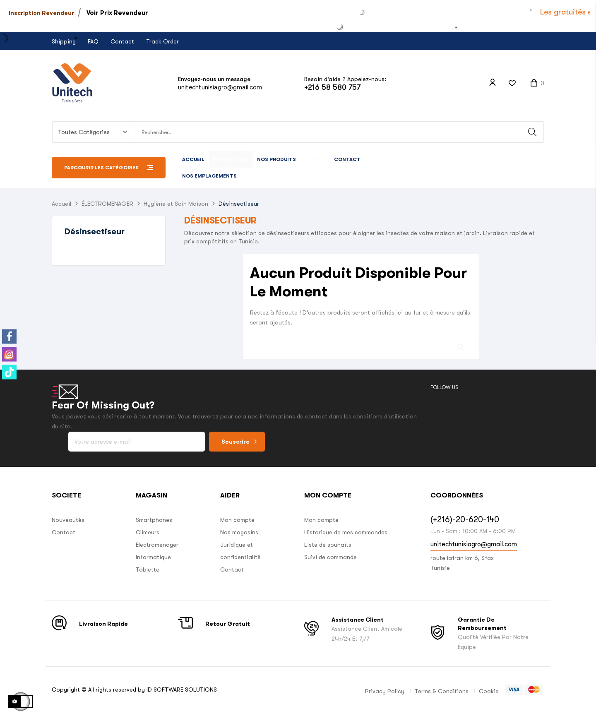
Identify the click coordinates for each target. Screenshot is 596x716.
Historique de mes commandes (345, 532)
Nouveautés (68, 520)
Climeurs (147, 532)
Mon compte (237, 520)
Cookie (489, 691)
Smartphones (154, 520)
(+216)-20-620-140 (464, 519)
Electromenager (157, 544)
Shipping (64, 41)
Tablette (147, 569)
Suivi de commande (330, 557)
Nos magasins (239, 532)
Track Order (162, 41)
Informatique (153, 557)
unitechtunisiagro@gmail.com (220, 87)
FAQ (93, 41)
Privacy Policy (384, 691)
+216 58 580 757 (332, 87)
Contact (122, 41)
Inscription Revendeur (41, 13)
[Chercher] (361, 343)
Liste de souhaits (327, 544)
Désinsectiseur (95, 231)
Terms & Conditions (442, 691)
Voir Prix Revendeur (117, 13)
